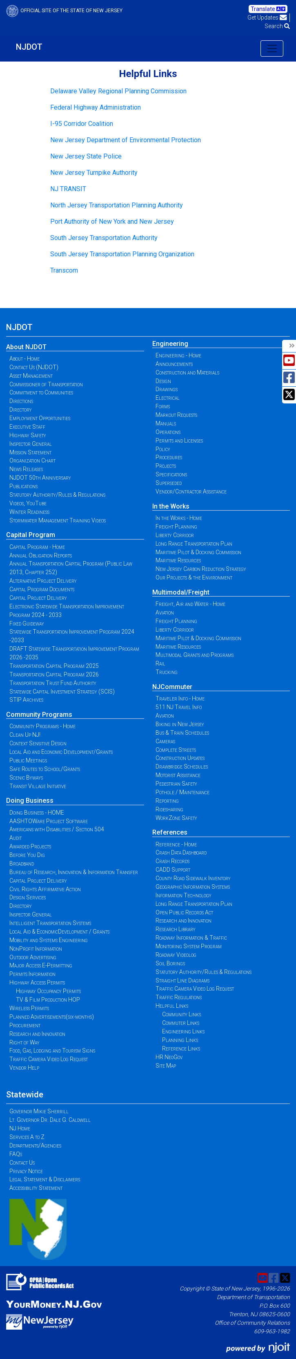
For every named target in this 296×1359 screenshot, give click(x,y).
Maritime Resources (178, 560)
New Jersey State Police (86, 156)
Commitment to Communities (41, 392)
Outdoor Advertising (32, 957)
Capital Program (30, 535)
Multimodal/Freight (180, 592)
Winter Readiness (29, 512)
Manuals (166, 423)
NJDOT (29, 47)
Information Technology (183, 895)
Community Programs (39, 714)
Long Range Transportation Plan (194, 543)
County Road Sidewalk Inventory (193, 878)
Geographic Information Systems (193, 886)
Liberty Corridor (175, 535)
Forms (163, 406)
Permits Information (32, 974)
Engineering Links (183, 1031)
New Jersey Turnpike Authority (94, 172)
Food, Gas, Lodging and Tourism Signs (52, 1050)
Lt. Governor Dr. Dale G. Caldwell (50, 1120)
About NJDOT (26, 347)
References (169, 832)
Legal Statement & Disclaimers (44, 1179)
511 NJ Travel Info (179, 707)
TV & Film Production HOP (48, 999)
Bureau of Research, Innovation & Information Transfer (73, 872)
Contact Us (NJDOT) (33, 367)
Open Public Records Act (184, 912)
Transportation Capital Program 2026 (54, 674)
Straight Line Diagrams (182, 980)
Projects (166, 466)
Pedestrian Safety (176, 783)
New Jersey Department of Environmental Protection (125, 140)
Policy (163, 449)
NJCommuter (172, 687)
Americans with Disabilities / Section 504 (56, 829)
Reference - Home (176, 844)
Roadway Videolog (176, 955)
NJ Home (19, 1128)
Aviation (165, 612)
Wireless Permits (29, 1008)
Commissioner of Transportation (46, 384)
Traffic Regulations (179, 997)
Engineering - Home (178, 355)
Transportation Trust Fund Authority (52, 683)
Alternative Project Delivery (43, 580)
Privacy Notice (26, 1171)
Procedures (169, 457)
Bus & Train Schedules (182, 732)
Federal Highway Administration (95, 107)
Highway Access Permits (37, 982)
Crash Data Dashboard (181, 852)
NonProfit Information (35, 948)
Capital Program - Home (37, 547)
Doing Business (29, 800)
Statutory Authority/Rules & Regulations (57, 494)
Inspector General (30, 444)
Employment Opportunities (39, 418)
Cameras (165, 741)
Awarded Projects (30, 846)
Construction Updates (180, 758)
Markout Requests (176, 415)
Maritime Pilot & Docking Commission (198, 552)
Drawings (167, 389)
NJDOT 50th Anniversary (40, 477)
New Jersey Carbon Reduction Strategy (201, 569)
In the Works (170, 506)
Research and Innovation (37, 1034)
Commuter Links (180, 1023)
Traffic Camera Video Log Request (48, 1059)
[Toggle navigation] (271, 48)
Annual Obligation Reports (40, 555)
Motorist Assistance (178, 775)
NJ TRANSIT (68, 189)
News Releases (26, 469)
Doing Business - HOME (36, 812)
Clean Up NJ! (24, 734)
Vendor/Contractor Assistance (191, 491)
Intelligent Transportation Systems (50, 923)
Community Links (181, 1014)
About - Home (24, 358)
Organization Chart (32, 460)
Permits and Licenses (179, 440)
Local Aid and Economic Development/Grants (61, 752)
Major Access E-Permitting (40, 965)
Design (163, 381)
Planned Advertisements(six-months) (51, 1016)
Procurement (24, 1025)
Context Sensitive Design (38, 743)
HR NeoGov (169, 1057)
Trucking (167, 672)
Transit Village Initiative (37, 786)
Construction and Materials (187, 372)
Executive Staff (27, 426)
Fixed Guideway (26, 623)
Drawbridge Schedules (182, 766)
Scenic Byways (26, 777)
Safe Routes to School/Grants (44, 769)
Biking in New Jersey (180, 724)
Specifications (171, 474)
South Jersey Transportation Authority (104, 238)
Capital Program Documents (41, 589)
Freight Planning (176, 526)
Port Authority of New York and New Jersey (112, 221)
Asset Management (31, 375)
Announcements (174, 364)
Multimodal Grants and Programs (195, 655)
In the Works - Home (179, 518)
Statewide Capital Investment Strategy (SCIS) (62, 691)
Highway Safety (27, 435)
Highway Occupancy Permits (48, 991)
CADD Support (173, 869)
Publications (23, 486)
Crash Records (172, 861)
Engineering (170, 344)
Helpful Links (172, 1005)
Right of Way (24, 1042)
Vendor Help (24, 1067)
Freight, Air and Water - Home (190, 604)
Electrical (168, 397)
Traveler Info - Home (180, 698)
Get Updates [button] (267, 17)
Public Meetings (28, 760)
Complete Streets (176, 750)
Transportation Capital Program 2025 (54, 666)
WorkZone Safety (176, 818)
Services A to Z (27, 1137)
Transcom (64, 270)
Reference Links (181, 1048)
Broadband (21, 863)
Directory (20, 409)
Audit (15, 838)
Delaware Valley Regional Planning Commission (118, 91)
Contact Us (22, 1162)
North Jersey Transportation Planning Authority (116, 205)
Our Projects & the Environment (194, 577)
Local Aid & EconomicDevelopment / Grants (59, 931)
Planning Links (180, 1040)
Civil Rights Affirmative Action (45, 889)
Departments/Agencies (35, 1145)
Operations (168, 432)
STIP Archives (26, 699)
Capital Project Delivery (38, 598)
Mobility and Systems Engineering (48, 940)
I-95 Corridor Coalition (81, 124)
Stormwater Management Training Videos (57, 520)
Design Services (27, 897)
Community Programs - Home (42, 726)
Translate (268, 9)
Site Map (166, 1065)
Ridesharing (169, 809)
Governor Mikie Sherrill (39, 1111)
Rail (160, 663)
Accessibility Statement (35, 1188)
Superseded (169, 483)
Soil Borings (170, 963)
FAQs (15, 1154)
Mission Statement (30, 452)
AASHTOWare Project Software (48, 821)
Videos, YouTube (28, 503)
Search (277, 26)
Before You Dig (27, 855)
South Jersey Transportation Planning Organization (122, 254)
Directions (21, 401)
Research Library (176, 929)
